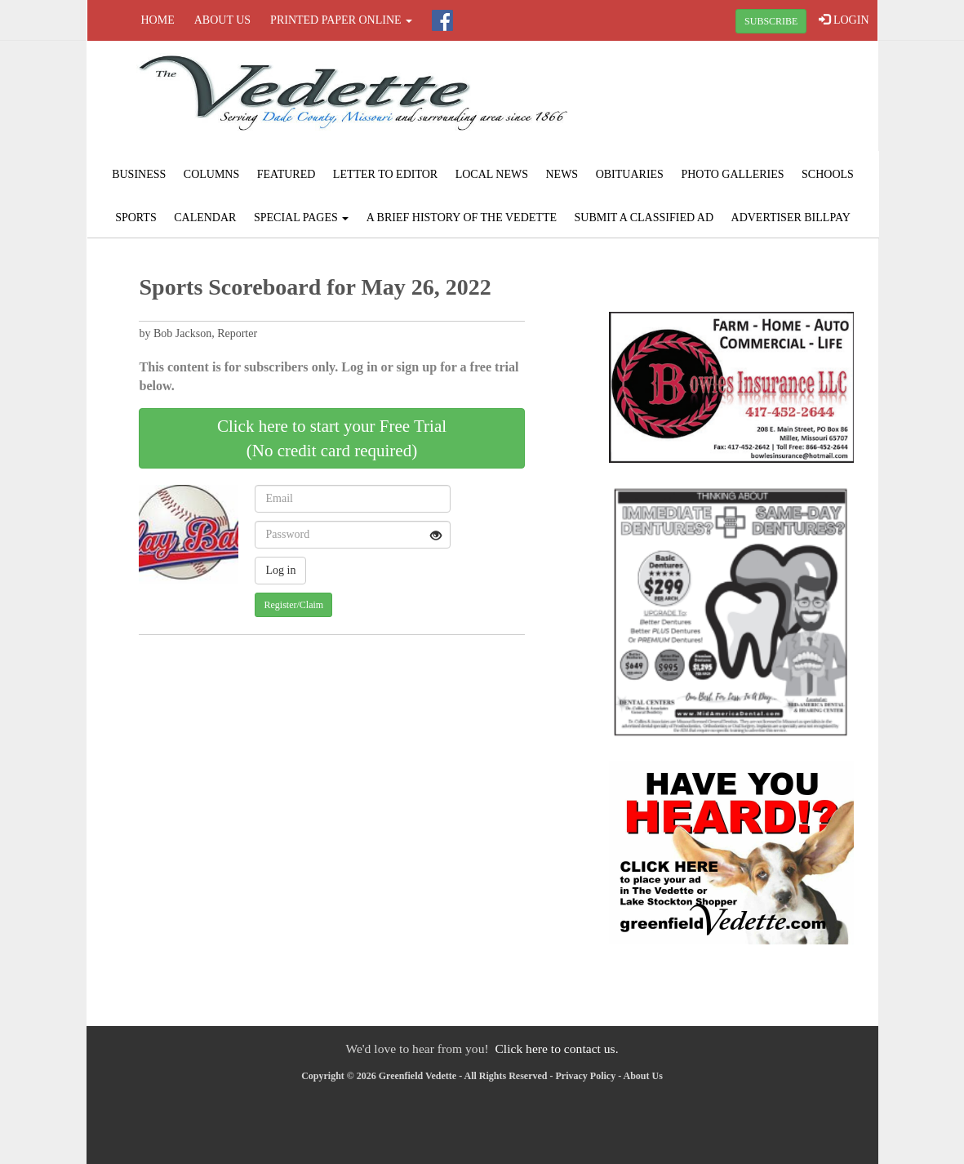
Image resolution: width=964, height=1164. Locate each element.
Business (139, 174)
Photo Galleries (732, 174)
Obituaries (630, 174)
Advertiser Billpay (791, 217)
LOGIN (843, 19)
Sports (136, 217)
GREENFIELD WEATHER (744, 102)
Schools (828, 174)
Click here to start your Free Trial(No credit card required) (331, 438)
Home (158, 20)
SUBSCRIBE (770, 21)
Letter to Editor (385, 174)
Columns (211, 174)
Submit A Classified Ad (644, 217)
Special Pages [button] (301, 217)
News (561, 174)
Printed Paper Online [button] (341, 20)
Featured (286, 174)
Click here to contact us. (556, 1048)
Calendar (205, 217)
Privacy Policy (586, 1076)
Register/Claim (293, 605)
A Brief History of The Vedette (461, 217)
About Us (222, 20)
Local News (491, 174)
